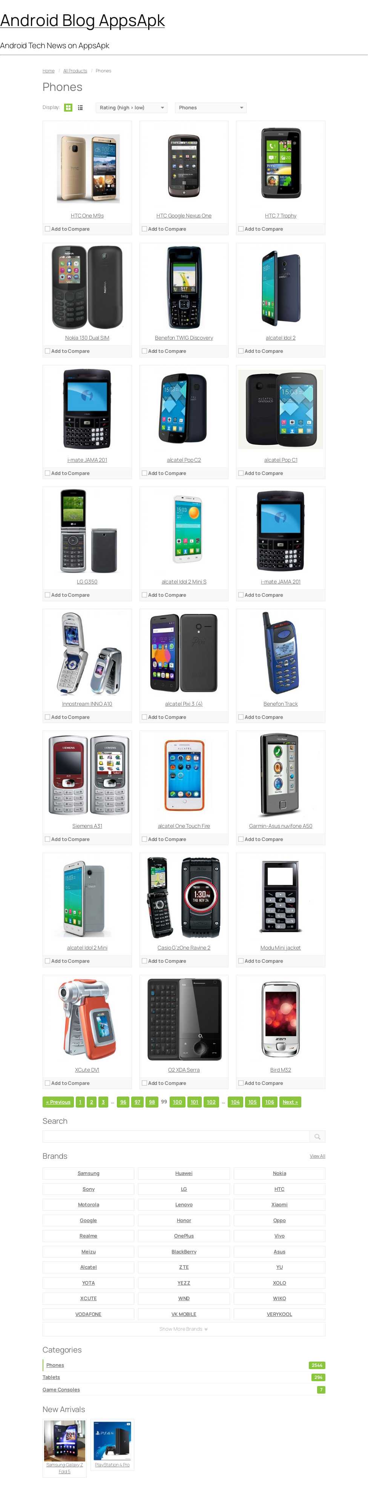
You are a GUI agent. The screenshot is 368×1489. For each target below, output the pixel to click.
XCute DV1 (87, 1069)
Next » (290, 1101)
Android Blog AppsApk (82, 20)
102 (211, 1101)
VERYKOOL (279, 1314)
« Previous (58, 1101)
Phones (185, 1365)
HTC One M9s (87, 215)
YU (279, 1267)
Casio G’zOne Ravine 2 (184, 947)
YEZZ (184, 1282)
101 (195, 1101)
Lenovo (183, 1204)
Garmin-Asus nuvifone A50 (281, 825)
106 (269, 1101)
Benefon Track (281, 703)
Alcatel (88, 1267)
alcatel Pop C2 (184, 459)
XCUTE (88, 1298)
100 (177, 1101)
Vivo (279, 1235)
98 (152, 1101)
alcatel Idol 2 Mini (87, 947)
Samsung (89, 1173)
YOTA (88, 1282)
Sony (89, 1189)
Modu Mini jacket (281, 947)
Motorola (88, 1204)
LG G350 (87, 581)
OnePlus (184, 1235)
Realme (88, 1235)
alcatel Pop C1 (280, 459)
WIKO (279, 1298)
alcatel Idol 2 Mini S (184, 581)
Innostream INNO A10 (87, 703)
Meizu (88, 1251)
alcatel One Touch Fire (184, 825)
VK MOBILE (184, 1314)
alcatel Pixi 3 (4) (183, 703)
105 (252, 1101)
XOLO (280, 1282)
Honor (184, 1220)
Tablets (184, 1377)
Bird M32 (280, 1069)
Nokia (279, 1173)
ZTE (184, 1267)
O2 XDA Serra (184, 1069)
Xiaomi (279, 1204)
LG (184, 1189)
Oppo (279, 1220)
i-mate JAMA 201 (87, 459)
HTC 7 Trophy (280, 215)
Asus (279, 1251)
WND (184, 1298)
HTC (279, 1189)
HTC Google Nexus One (184, 215)
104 (235, 1101)
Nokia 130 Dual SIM (87, 337)
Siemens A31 (87, 825)
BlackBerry (184, 1251)
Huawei (183, 1173)
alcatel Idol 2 (281, 337)
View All (317, 1156)
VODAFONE (88, 1314)
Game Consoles (184, 1390)
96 (123, 1101)
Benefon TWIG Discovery (184, 337)
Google (88, 1220)
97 (137, 1101)
